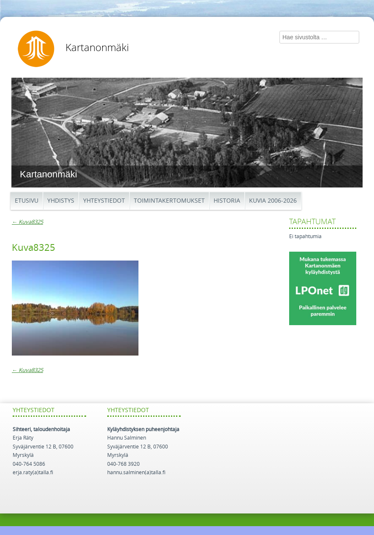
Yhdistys (60, 200)
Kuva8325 (27, 222)
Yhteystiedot (104, 200)
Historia (227, 200)
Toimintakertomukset (169, 200)
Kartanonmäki (97, 48)
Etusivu (26, 200)
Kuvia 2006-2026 (273, 200)
